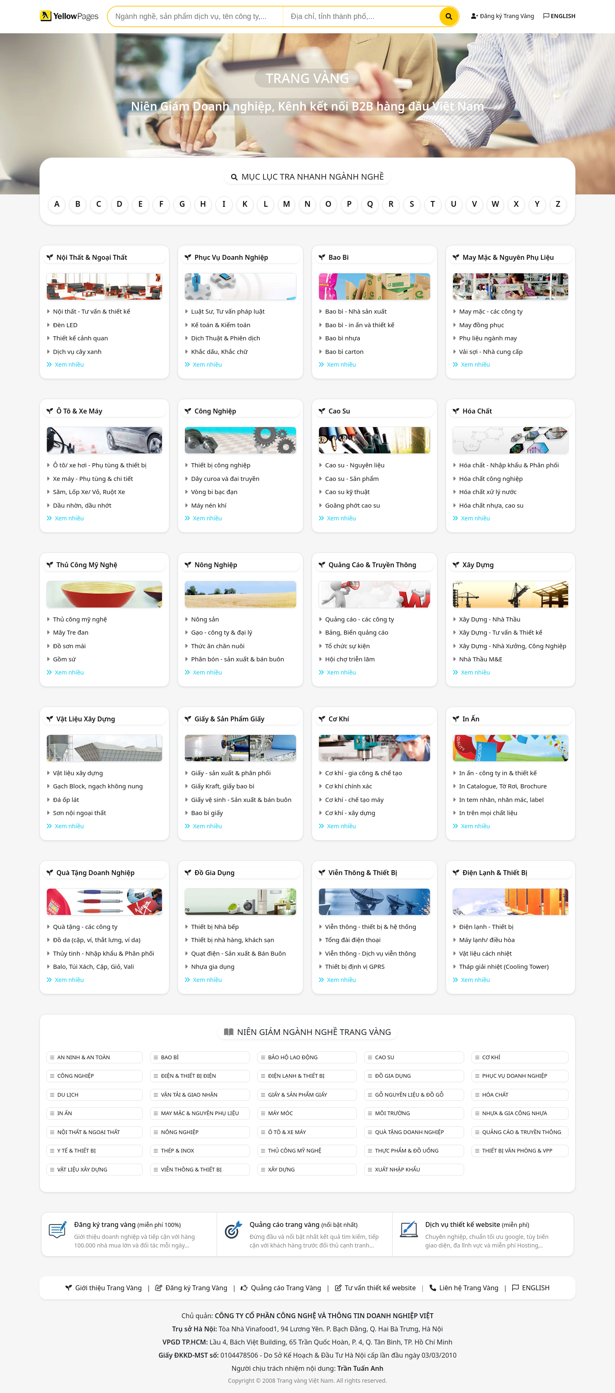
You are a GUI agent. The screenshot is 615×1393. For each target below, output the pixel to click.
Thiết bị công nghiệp (220, 465)
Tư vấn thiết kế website (381, 1287)
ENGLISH (559, 16)
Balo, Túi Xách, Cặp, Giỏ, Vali (93, 966)
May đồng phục (481, 325)
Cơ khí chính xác (348, 786)
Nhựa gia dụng (213, 966)
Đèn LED (65, 325)
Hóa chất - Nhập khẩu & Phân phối (509, 465)
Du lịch (67, 1094)
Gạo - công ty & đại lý (221, 632)
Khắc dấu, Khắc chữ (219, 351)
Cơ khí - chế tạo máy (354, 799)
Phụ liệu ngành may (488, 338)
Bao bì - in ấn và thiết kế (359, 325)
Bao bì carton (344, 351)
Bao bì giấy (207, 813)
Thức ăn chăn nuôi (218, 646)
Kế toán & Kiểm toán (220, 325)
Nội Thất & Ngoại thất (91, 257)
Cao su (339, 411)
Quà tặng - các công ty (85, 926)
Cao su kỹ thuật (347, 491)
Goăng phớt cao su (352, 505)
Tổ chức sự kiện (347, 646)
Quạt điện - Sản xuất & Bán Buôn (238, 953)
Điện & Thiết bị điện (188, 1075)
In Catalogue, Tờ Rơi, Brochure (503, 786)
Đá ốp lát (66, 799)
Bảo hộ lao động (293, 1057)
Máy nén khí (209, 505)
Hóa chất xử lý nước (488, 491)
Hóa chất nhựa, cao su (491, 505)
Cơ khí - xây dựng (350, 813)
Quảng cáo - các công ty (359, 619)
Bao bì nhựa (342, 338)
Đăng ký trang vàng (127, 1224)
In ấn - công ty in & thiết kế (498, 773)
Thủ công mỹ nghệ (86, 564)
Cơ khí (338, 718)
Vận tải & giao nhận (189, 1094)
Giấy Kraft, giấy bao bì (222, 786)
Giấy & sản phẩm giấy (229, 718)
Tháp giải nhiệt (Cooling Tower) (504, 966)
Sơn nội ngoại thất (79, 813)
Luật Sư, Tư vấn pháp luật (228, 311)
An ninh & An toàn (83, 1057)
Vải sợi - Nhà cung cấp (491, 351)
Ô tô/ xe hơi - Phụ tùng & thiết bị (100, 465)
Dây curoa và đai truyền (225, 478)
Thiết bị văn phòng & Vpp (517, 1150)
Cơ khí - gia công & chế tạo (363, 773)
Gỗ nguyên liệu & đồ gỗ (409, 1094)
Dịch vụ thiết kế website (477, 1224)
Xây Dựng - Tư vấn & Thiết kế (500, 632)
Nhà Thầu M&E (480, 659)
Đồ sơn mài (69, 646)
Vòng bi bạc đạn (214, 491)
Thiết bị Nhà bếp (215, 926)
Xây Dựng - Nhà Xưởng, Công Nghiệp (512, 646)
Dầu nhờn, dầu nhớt (82, 505)
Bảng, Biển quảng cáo (356, 632)
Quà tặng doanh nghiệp (95, 872)
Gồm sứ (64, 659)
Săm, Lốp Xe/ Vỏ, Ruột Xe (89, 491)
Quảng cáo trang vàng (303, 1224)
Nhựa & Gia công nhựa (514, 1113)
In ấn (470, 718)
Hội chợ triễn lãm (350, 659)
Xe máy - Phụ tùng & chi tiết (93, 478)
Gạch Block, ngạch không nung (98, 786)
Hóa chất (477, 411)
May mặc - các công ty (491, 311)
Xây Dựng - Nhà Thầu (489, 619)
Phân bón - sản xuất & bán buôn (237, 659)
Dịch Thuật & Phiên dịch (225, 338)
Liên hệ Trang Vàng (469, 1287)
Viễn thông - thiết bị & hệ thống (370, 926)
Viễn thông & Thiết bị (362, 872)
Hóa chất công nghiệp (491, 478)
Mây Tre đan (70, 632)
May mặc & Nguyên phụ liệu (508, 257)
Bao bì (338, 257)
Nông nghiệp (215, 564)
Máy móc (280, 1113)
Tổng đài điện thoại (353, 940)
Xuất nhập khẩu (398, 1169)
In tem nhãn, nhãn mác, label (501, 799)
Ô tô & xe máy (79, 411)
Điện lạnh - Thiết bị (486, 926)
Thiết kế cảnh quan (80, 338)
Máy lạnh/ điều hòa (487, 940)
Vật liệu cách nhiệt (485, 953)
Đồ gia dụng (214, 872)
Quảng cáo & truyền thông (372, 564)
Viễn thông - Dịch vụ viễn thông (370, 953)
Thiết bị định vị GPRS (355, 966)
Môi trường (392, 1113)
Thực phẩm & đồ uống (407, 1150)
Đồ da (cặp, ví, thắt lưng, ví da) (96, 940)
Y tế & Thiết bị (76, 1150)
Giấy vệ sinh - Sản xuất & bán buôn (241, 799)
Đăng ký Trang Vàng (502, 16)
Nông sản (205, 619)
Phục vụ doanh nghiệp (231, 257)
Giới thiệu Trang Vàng (108, 1287)
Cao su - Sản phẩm (352, 478)
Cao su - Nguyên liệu (355, 465)
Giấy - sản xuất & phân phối (231, 773)
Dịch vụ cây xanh (77, 351)
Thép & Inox (177, 1150)
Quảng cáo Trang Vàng (286, 1287)
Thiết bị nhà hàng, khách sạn (232, 940)
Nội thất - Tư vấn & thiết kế (91, 311)
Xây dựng (478, 564)
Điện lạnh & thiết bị (494, 872)
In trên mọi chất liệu (488, 813)
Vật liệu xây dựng (85, 718)
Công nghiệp (215, 411)
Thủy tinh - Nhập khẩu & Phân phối (103, 953)
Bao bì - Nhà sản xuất (356, 311)
